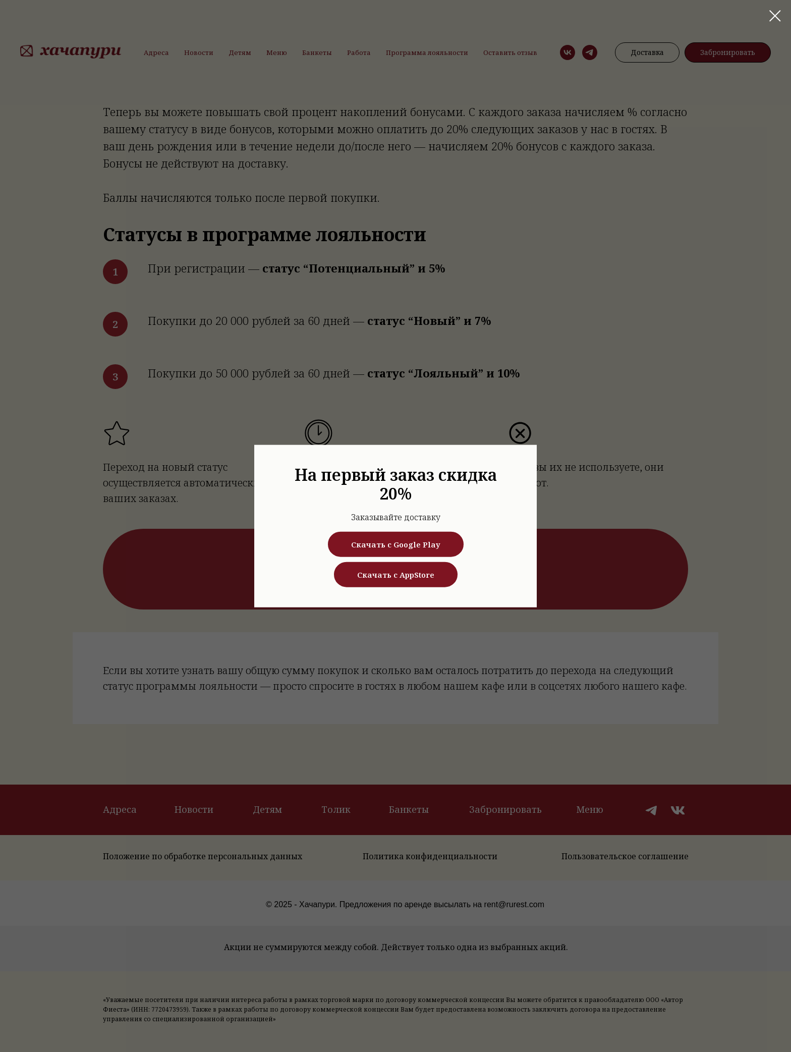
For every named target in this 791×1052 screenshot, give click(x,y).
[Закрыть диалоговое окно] (775, 16)
